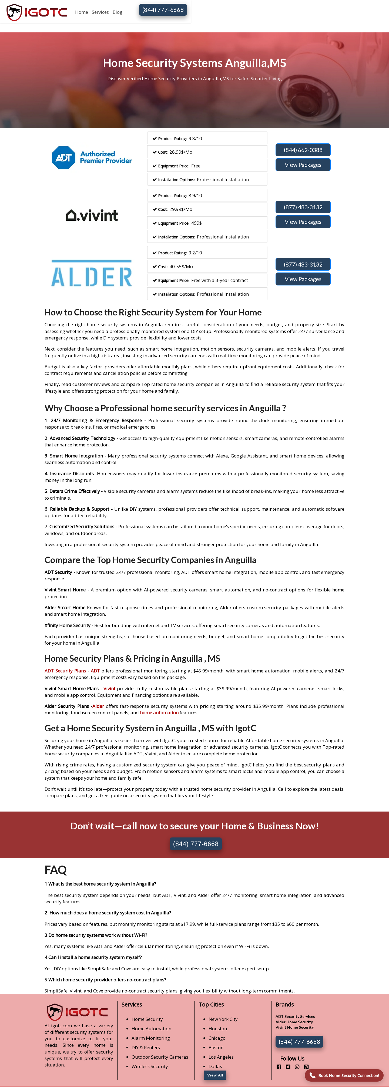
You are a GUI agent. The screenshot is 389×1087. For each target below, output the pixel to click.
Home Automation (151, 1028)
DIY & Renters (146, 1047)
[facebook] (277, 1066)
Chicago (217, 1038)
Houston (218, 1028)
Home (81, 12)
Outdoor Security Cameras (160, 1057)
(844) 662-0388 (303, 149)
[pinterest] (304, 1066)
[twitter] (286, 1066)
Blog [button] (117, 12)
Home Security (147, 1019)
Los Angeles (221, 1057)
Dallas (215, 1066)
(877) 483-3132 (303, 207)
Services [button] (100, 12)
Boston (216, 1047)
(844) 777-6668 (163, 9)
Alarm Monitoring (151, 1038)
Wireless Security (150, 1066)
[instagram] (295, 1066)
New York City (223, 1019)
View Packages (303, 164)
